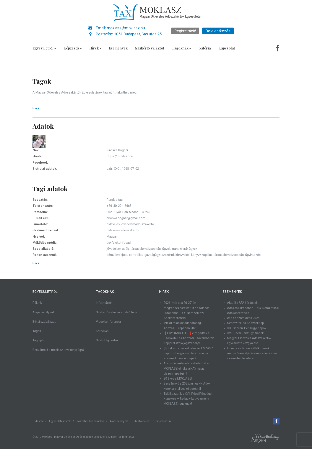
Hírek (95, 48)
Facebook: (40, 162)
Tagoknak (181, 48)
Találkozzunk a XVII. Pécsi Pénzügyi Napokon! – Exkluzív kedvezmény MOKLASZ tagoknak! (188, 399)
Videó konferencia (108, 321)
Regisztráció (185, 31)
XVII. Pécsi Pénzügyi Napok (245, 333)
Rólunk (37, 302)
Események (118, 48)
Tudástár (37, 421)
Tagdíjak (38, 340)
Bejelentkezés (218, 31)
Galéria (204, 48)
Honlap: (38, 156)
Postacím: (40, 212)
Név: (35, 150)
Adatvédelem (142, 421)
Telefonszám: (43, 206)
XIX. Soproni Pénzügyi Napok (246, 328)
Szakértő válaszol (149, 48)
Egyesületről (44, 48)
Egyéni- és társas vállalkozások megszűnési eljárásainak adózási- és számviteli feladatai (252, 353)
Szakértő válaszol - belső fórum (118, 312)
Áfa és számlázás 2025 (243, 318)
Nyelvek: (39, 236)
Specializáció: (43, 249)
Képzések (72, 48)
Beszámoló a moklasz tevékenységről (58, 350)
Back (35, 108)
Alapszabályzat (43, 312)
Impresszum (164, 421)
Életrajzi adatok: (44, 169)
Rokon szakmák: (44, 255)
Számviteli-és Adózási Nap (245, 323)
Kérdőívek (102, 331)
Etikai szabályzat (44, 321)
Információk (104, 302)
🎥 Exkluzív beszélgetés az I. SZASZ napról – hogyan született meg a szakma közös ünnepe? (188, 353)
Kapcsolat (226, 48)
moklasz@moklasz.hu (126, 28)
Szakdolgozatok (107, 340)
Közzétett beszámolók (90, 421)
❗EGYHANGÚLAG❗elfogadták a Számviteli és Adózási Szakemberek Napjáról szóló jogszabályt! (189, 338)
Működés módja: (44, 243)
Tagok (36, 331)
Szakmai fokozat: (45, 230)
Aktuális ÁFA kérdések (242, 302)
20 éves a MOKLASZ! (178, 378)
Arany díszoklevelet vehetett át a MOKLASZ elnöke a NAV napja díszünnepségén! (186, 368)
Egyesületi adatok (60, 421)
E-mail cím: (40, 218)
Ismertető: (40, 224)
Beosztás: (40, 200)
